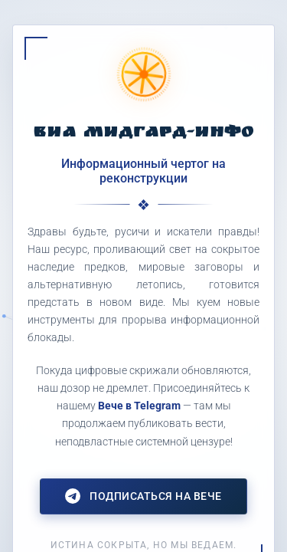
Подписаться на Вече (143, 496)
